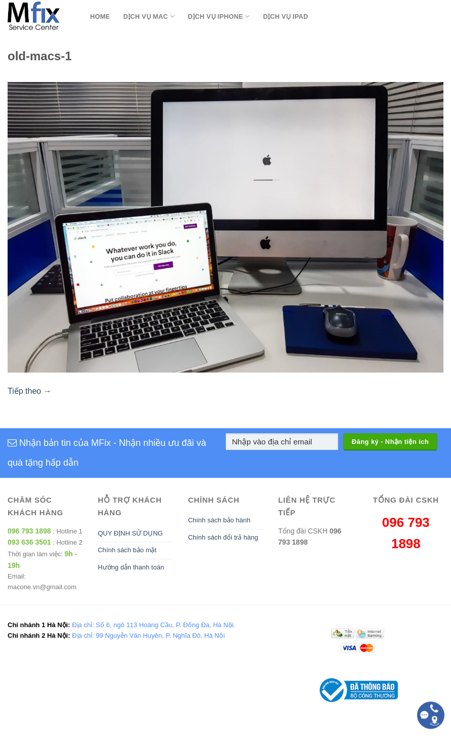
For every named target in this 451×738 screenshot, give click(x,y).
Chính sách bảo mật (127, 550)
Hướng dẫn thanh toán (131, 567)
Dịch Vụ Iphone (219, 16)
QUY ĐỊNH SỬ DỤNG (130, 533)
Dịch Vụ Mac (149, 16)
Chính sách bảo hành (219, 520)
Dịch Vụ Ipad (285, 16)
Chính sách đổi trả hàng (223, 537)
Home (100, 16)
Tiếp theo (30, 391)
